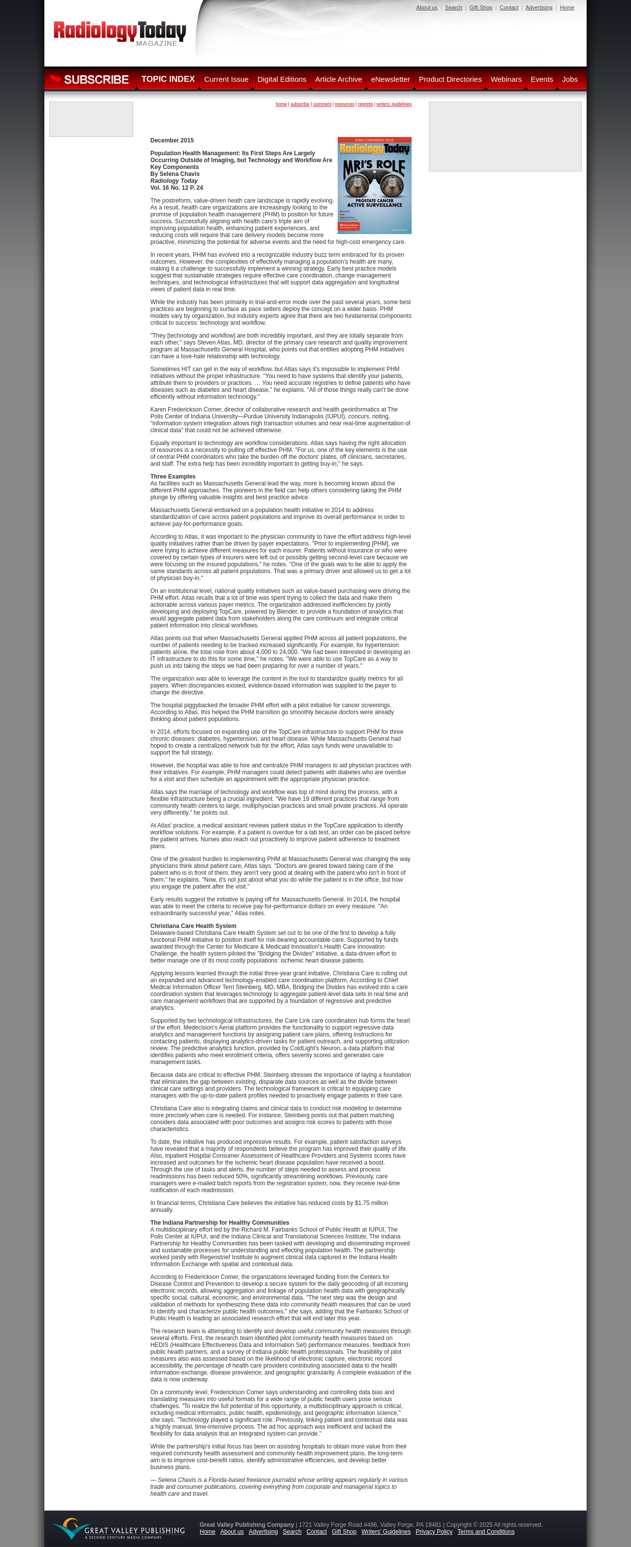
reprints (365, 104)
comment (322, 104)
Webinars (506, 79)
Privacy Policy (434, 1531)
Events (541, 79)
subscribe (300, 104)
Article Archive (339, 79)
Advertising (539, 7)
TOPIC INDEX (168, 79)
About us (426, 7)
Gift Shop (481, 7)
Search (453, 7)
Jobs (570, 79)
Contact (509, 7)
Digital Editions (281, 79)
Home (567, 7)
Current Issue (226, 79)
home (281, 104)
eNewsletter (390, 79)
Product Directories (450, 79)
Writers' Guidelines (386, 1531)
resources (345, 104)
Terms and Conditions (486, 1531)
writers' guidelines (394, 104)
